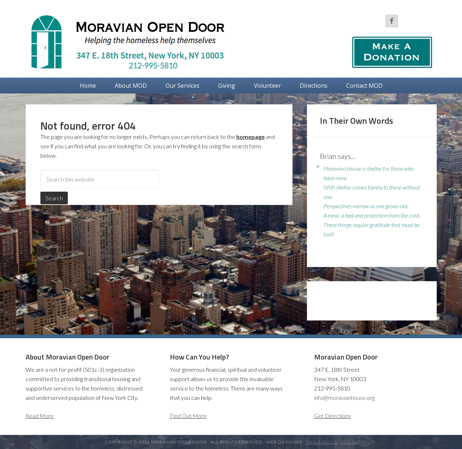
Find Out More (188, 415)
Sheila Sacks (321, 442)
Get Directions (332, 415)
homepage (250, 136)
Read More (40, 415)
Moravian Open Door (134, 41)
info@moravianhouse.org (344, 397)
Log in (349, 442)
